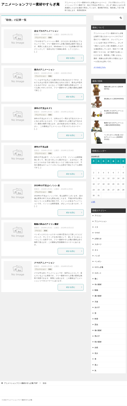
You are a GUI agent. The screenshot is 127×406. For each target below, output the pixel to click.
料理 (96, 319)
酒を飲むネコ (114, 99)
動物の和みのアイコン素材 (46, 224)
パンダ (97, 256)
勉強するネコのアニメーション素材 (113, 124)
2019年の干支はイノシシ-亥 (47, 186)
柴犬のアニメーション (44, 70)
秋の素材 (98, 342)
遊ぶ (96, 365)
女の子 (97, 308)
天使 (96, 302)
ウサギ (97, 233)
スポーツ (98, 245)
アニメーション (40, 38)
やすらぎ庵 (99, 267)
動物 (50, 38)
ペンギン (98, 262)
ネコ (96, 250)
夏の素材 (98, 296)
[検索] (108, 18)
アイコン (38, 231)
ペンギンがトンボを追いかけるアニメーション (113, 137)
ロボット (98, 273)
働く (96, 279)
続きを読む (74, 58)
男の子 (97, 336)
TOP (21, 383)
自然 (96, 348)
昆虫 (96, 325)
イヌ (96, 227)
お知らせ (98, 239)
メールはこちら (100, 67)
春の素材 (98, 331)
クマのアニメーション (44, 263)
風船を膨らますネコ (113, 88)
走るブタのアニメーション (46, 31)
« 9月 (93, 202)
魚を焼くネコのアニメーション (113, 112)
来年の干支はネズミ (43, 108)
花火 (96, 353)
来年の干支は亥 (41, 147)
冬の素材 (98, 285)
